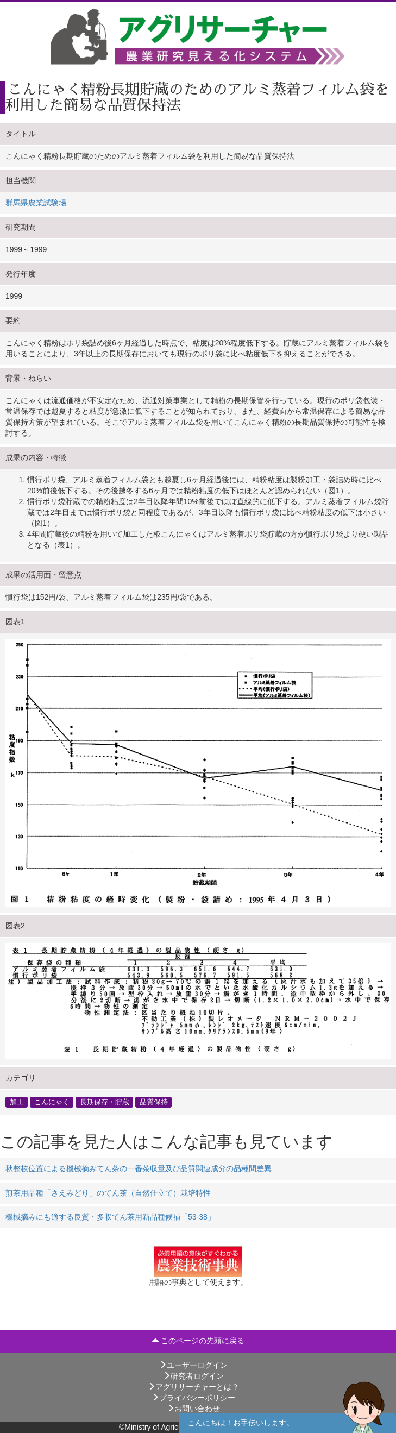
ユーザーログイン (193, 1365)
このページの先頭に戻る (198, 1340)
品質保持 (154, 1101)
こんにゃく (52, 1101)
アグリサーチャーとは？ (193, 1386)
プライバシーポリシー (193, 1397)
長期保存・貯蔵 (104, 1101)
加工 (17, 1101)
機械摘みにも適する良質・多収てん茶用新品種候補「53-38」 (110, 1216)
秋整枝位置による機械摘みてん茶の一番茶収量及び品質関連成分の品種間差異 (138, 1168)
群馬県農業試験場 (35, 202)
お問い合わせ (193, 1408)
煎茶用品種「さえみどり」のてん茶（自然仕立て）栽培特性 (108, 1193)
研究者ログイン (193, 1376)
